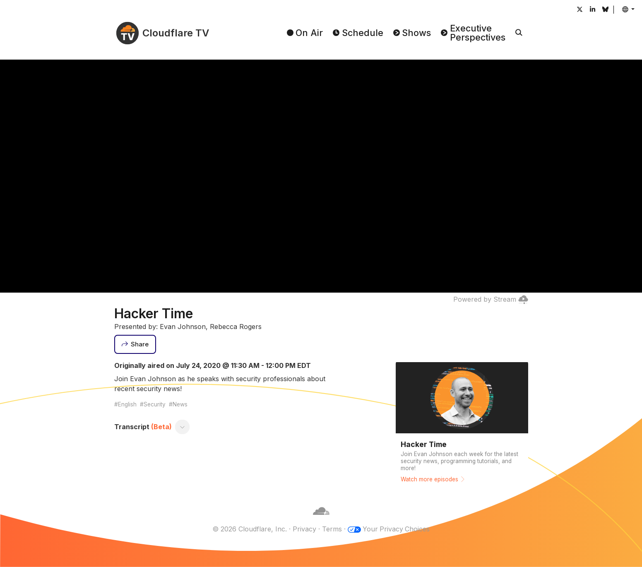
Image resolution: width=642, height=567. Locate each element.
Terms (331, 529)
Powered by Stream (490, 299)
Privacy (304, 529)
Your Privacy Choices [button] (396, 529)
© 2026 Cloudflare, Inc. (249, 529)
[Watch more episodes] (462, 424)
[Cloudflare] (321, 519)
